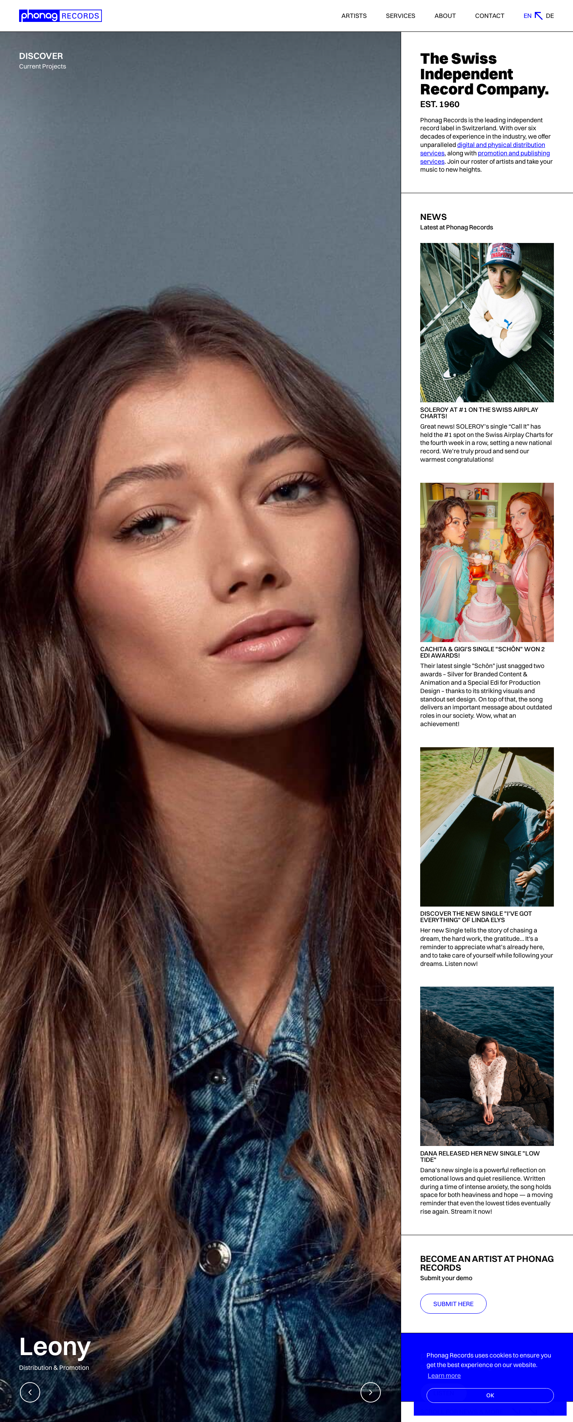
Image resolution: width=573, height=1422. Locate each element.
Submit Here (453, 1304)
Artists (354, 16)
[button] (30, 1392)
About (445, 16)
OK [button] (490, 1395)
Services (400, 16)
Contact (490, 16)
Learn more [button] (444, 1375)
